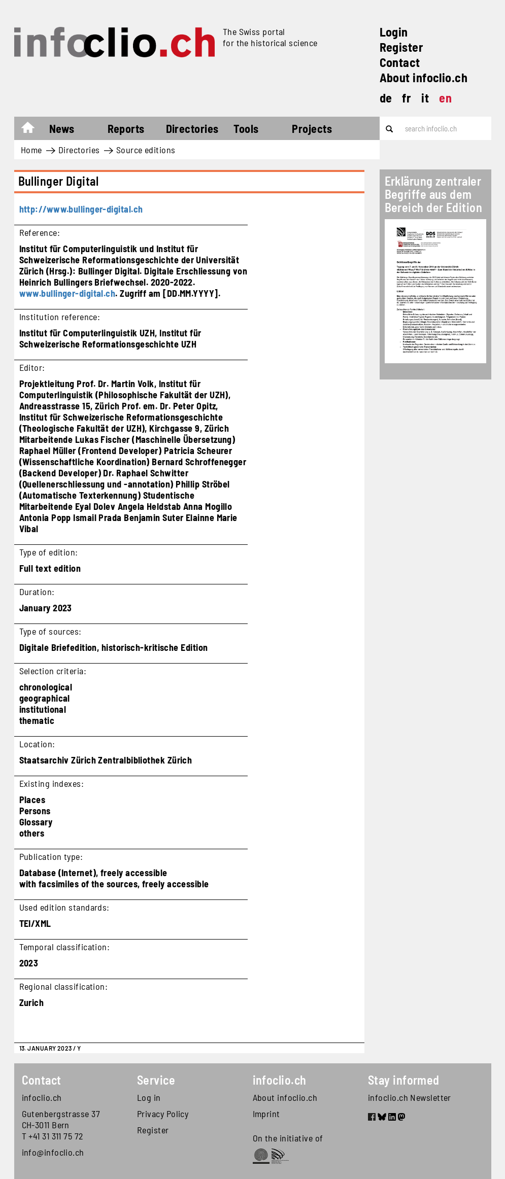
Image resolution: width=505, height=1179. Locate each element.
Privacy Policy (162, 1113)
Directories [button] (192, 128)
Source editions (146, 149)
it (425, 97)
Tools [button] (245, 128)
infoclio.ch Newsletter (409, 1097)
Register (402, 47)
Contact (400, 62)
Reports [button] (126, 128)
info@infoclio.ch (53, 1152)
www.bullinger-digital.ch (67, 293)
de (386, 97)
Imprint (266, 1113)
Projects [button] (312, 128)
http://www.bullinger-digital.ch (81, 209)
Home (33, 130)
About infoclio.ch (424, 77)
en (445, 97)
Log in (149, 1097)
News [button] (62, 128)
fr (406, 97)
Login (394, 31)
